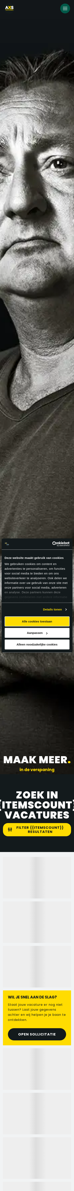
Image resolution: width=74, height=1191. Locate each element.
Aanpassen (37, 632)
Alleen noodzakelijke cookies (37, 644)
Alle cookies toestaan (37, 621)
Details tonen (52, 609)
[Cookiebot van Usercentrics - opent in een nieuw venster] (52, 543)
